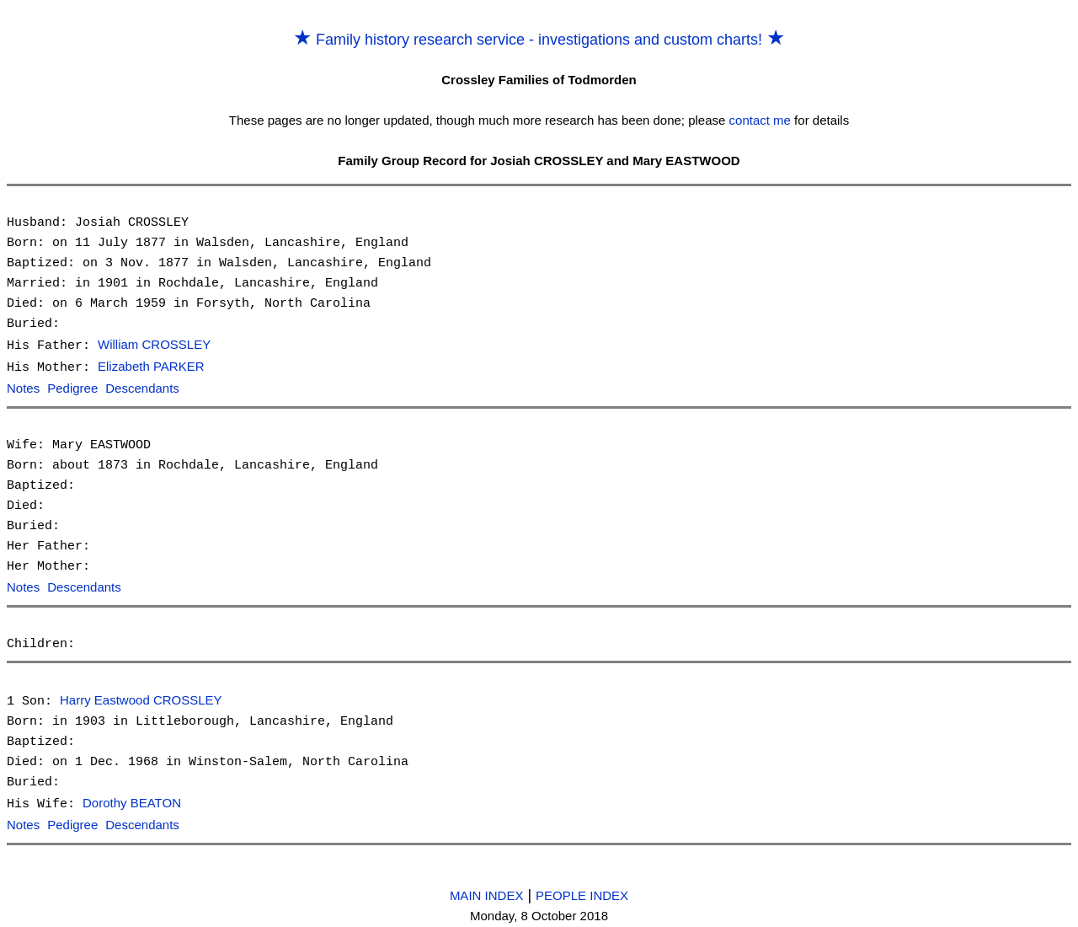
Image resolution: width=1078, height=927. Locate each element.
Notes (23, 387)
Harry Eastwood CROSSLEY (141, 697)
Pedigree (72, 387)
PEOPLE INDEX (582, 889)
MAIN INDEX (487, 889)
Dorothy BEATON (132, 799)
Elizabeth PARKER (151, 366)
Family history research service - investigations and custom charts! (539, 39)
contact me (760, 120)
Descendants (142, 387)
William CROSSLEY (154, 345)
